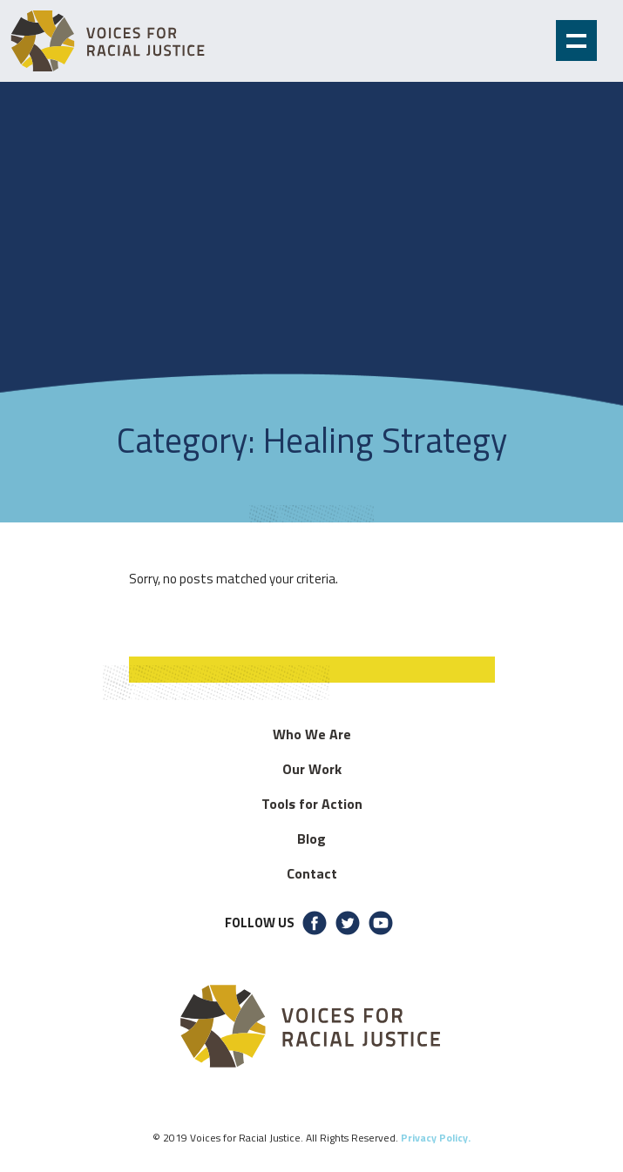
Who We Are (312, 734)
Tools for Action (311, 803)
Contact (312, 873)
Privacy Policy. (436, 1137)
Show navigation (576, 40)
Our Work (312, 768)
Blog (311, 838)
